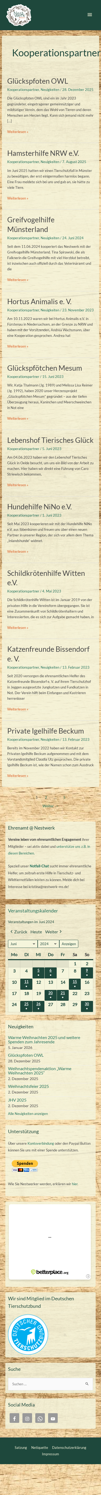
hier (74, 1184)
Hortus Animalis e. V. (39, 301)
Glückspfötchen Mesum (44, 367)
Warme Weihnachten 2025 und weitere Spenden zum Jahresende (44, 1039)
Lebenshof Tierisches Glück (50, 440)
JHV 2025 (17, 1099)
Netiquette (39, 1447)
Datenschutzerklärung (69, 1447)
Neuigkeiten (50, 89)
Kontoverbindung (41, 1143)
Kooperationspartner (23, 89)
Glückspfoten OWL (37, 80)
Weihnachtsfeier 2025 (28, 1086)
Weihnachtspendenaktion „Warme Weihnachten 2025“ (39, 1070)
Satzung (21, 1447)
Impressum (50, 1454)
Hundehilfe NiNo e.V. (39, 506)
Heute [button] (36, 931)
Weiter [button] (54, 932)
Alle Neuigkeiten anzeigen (28, 1113)
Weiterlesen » (17, 132)
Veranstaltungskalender (33, 911)
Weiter (50, 806)
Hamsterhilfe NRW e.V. (43, 153)
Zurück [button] (18, 932)
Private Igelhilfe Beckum (45, 730)
